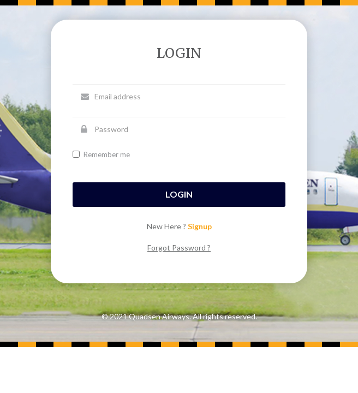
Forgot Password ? (179, 247)
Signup (200, 226)
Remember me (101, 154)
